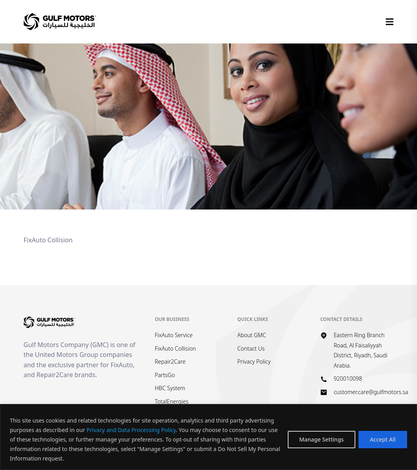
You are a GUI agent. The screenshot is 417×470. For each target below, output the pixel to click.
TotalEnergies (171, 401)
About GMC (251, 335)
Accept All (383, 439)
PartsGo (165, 375)
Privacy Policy (253, 361)
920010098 (348, 378)
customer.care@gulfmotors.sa (371, 392)
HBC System (170, 388)
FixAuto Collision (175, 348)
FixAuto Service (173, 335)
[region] (208, 437)
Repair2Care (170, 361)
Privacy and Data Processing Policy (131, 430)
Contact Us (250, 348)
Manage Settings (321, 439)
